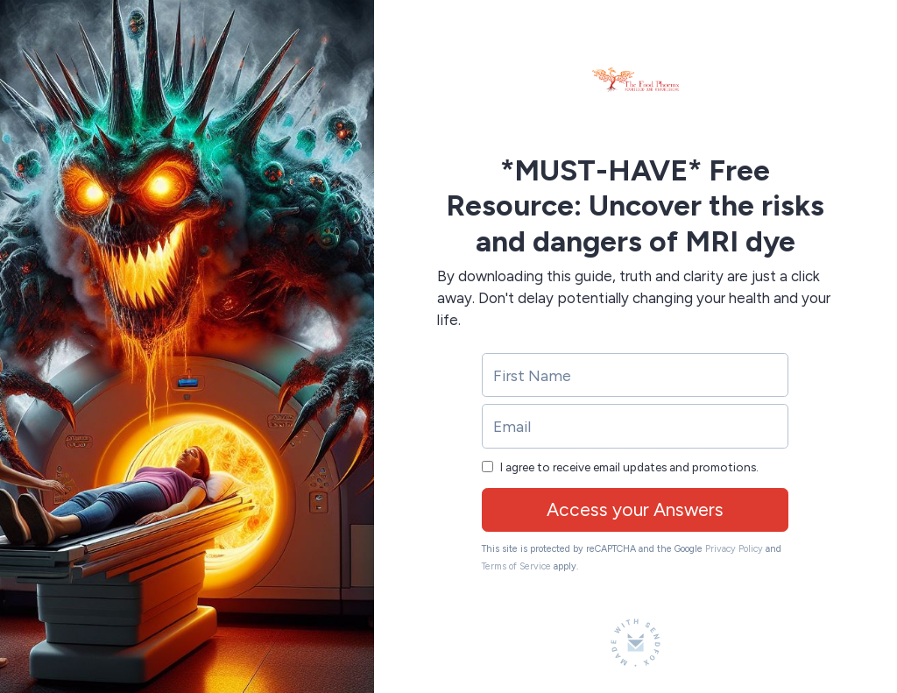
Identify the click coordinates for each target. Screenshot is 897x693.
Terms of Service (516, 566)
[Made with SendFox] (635, 643)
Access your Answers (635, 509)
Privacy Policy (734, 549)
